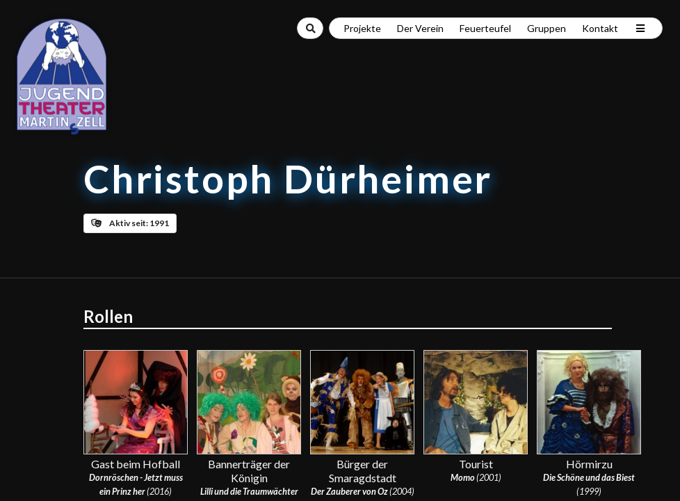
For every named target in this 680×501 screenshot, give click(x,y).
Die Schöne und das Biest (589, 477)
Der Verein (420, 28)
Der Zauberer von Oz (349, 491)
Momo (463, 477)
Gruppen (546, 28)
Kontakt (600, 28)
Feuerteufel (485, 28)
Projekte (362, 28)
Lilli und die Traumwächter (249, 491)
